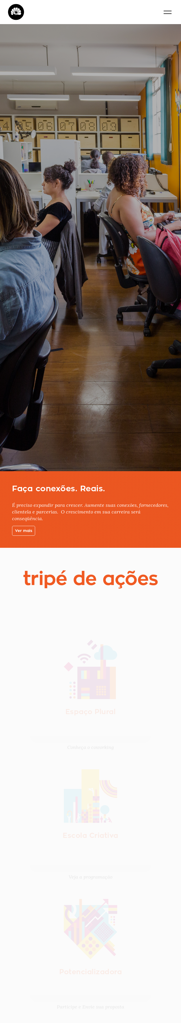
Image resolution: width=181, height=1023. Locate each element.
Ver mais (23, 531)
